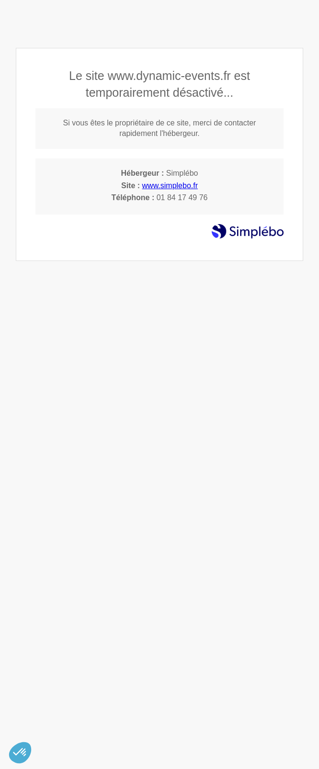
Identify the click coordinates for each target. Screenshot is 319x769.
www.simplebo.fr (170, 185)
